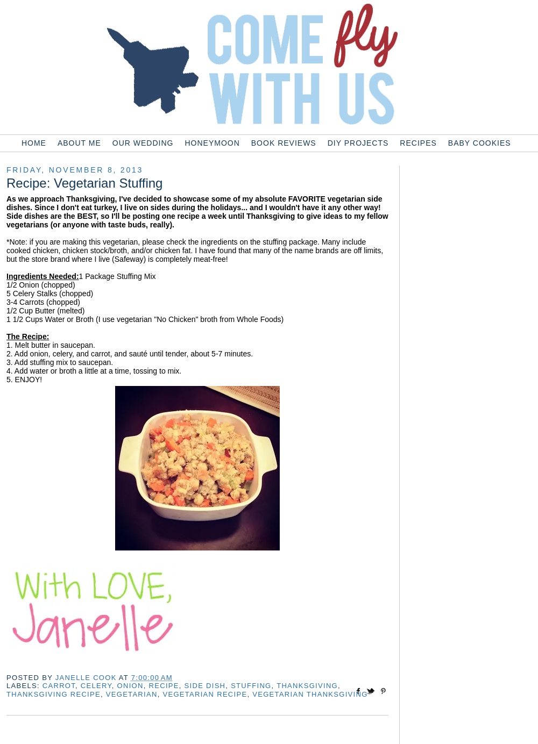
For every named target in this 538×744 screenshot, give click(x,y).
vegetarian (132, 694)
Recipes (418, 143)
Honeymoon (212, 143)
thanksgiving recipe (53, 694)
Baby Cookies (479, 143)
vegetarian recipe (204, 694)
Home (34, 143)
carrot (59, 686)
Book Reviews (283, 143)
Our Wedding (143, 143)
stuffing (251, 686)
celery (96, 686)
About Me (79, 143)
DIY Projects (358, 143)
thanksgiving (307, 686)
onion (130, 686)
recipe (164, 686)
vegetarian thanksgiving (309, 694)
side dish (205, 686)
